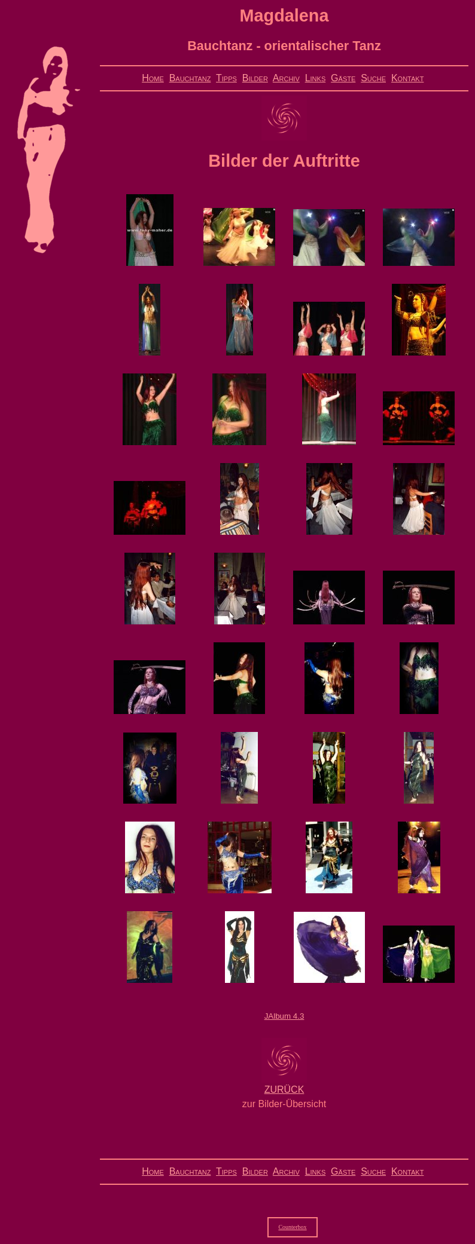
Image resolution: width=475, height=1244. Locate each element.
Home (153, 78)
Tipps (226, 78)
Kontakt (407, 78)
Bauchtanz (190, 78)
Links (315, 78)
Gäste (343, 78)
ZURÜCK (284, 1089)
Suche (373, 78)
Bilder (255, 78)
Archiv (286, 78)
